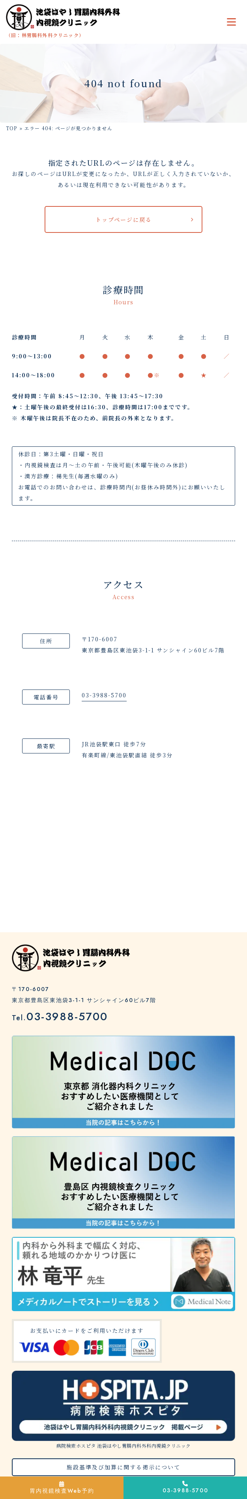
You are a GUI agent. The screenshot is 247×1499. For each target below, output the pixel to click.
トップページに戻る (123, 219)
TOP (11, 128)
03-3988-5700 (104, 695)
